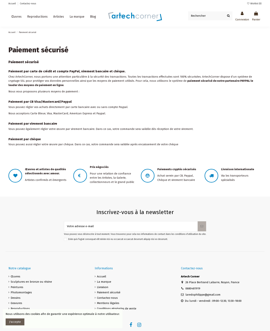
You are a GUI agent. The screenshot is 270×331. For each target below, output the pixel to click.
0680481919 (192, 288)
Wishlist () (254, 3)
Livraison (102, 287)
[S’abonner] (202, 226)
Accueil (12, 3)
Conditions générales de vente (116, 308)
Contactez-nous (28, 3)
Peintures (17, 287)
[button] (58, 16)
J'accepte (15, 322)
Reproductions (20, 308)
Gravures (16, 303)
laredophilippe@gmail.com (202, 294)
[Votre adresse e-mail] (131, 226)
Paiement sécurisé (108, 292)
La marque (104, 281)
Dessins (15, 298)
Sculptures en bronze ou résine (31, 281)
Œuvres (15, 276)
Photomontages (21, 292)
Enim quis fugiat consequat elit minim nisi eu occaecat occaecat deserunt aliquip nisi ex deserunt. (118, 239)
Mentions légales (108, 303)
